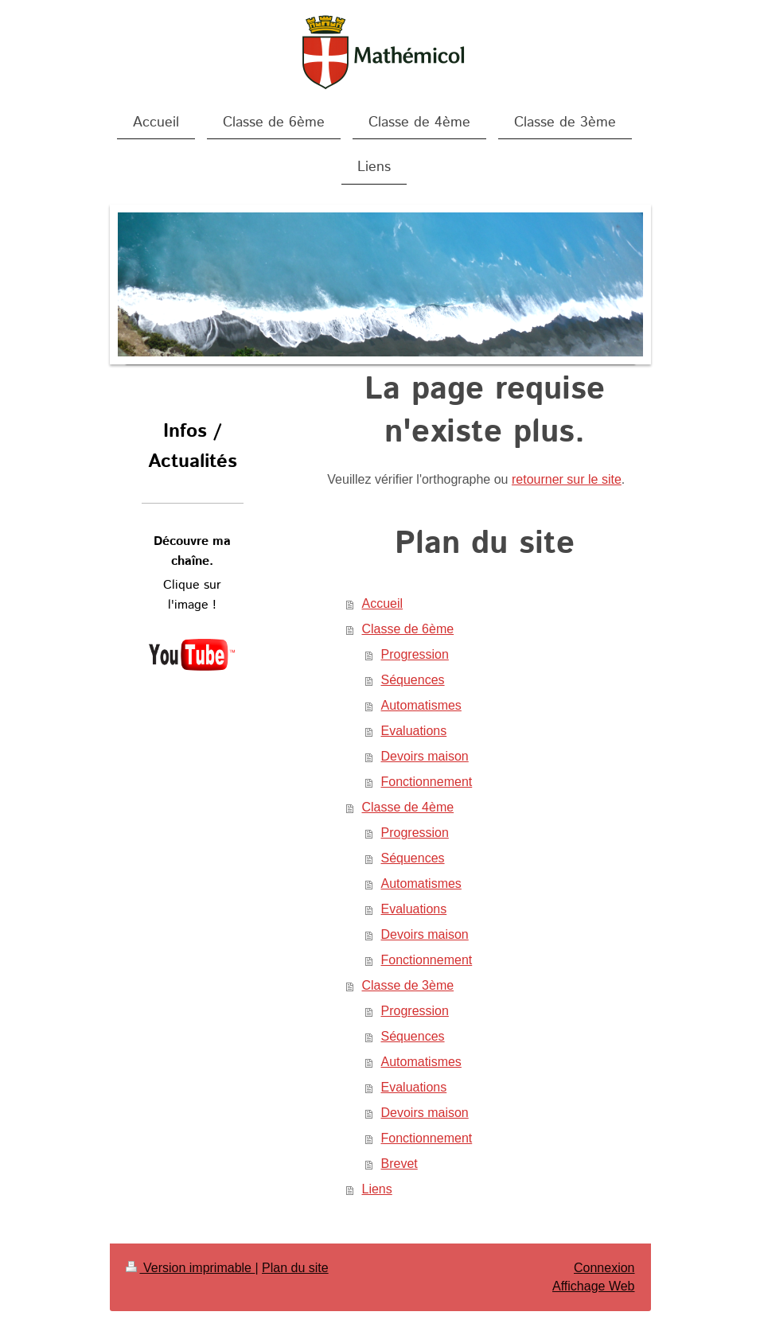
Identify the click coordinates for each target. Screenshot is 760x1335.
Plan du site (295, 1268)
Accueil (382, 603)
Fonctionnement (427, 781)
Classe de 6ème (408, 629)
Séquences (413, 680)
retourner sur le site (567, 479)
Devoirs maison (425, 756)
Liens (377, 1189)
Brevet (399, 1163)
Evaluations (414, 731)
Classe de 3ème (408, 985)
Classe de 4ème (408, 807)
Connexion (604, 1268)
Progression (415, 654)
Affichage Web (593, 1286)
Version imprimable (190, 1268)
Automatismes (421, 705)
